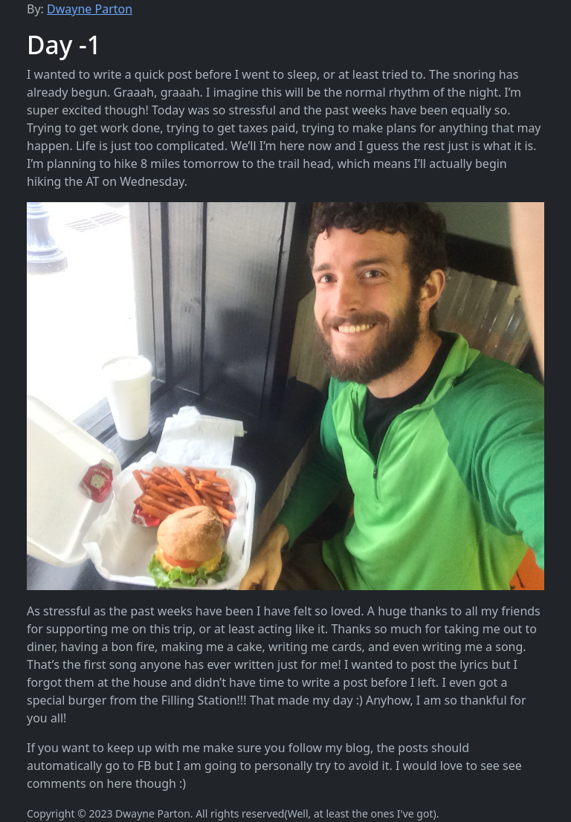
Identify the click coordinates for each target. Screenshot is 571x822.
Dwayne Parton (89, 9)
